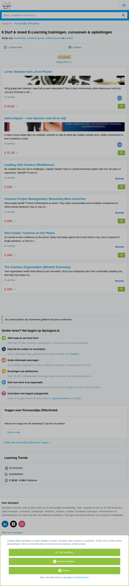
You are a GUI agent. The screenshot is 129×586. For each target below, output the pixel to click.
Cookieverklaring (80, 577)
